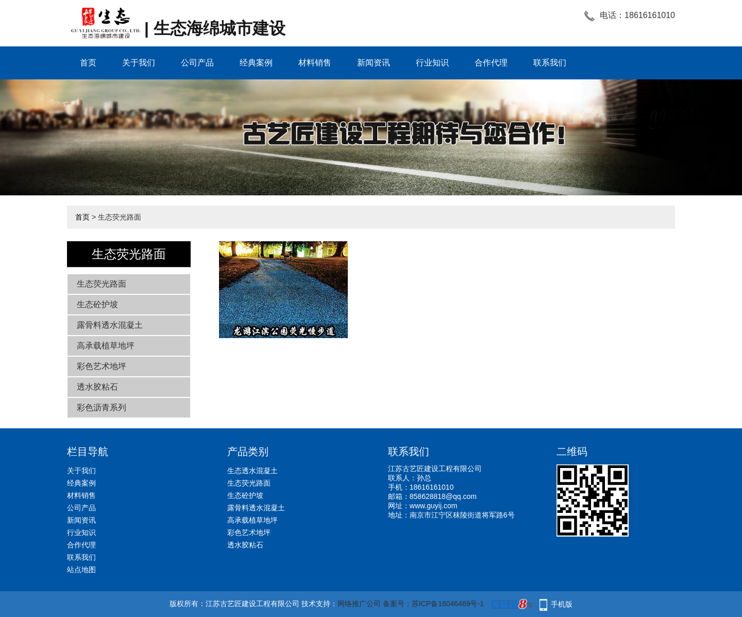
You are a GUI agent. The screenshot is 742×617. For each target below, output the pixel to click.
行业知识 (432, 62)
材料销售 (314, 62)
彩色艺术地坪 (101, 366)
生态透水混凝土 (252, 470)
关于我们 (138, 62)
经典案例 (256, 62)
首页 (88, 62)
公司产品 (197, 62)
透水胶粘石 (97, 386)
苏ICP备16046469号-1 (448, 603)
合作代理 (491, 62)
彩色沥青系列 (101, 407)
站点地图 (81, 569)
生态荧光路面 (101, 283)
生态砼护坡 (97, 304)
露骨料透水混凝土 (110, 325)
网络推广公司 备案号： (375, 603)
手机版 (561, 604)
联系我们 (549, 62)
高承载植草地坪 (105, 345)
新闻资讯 (373, 62)
